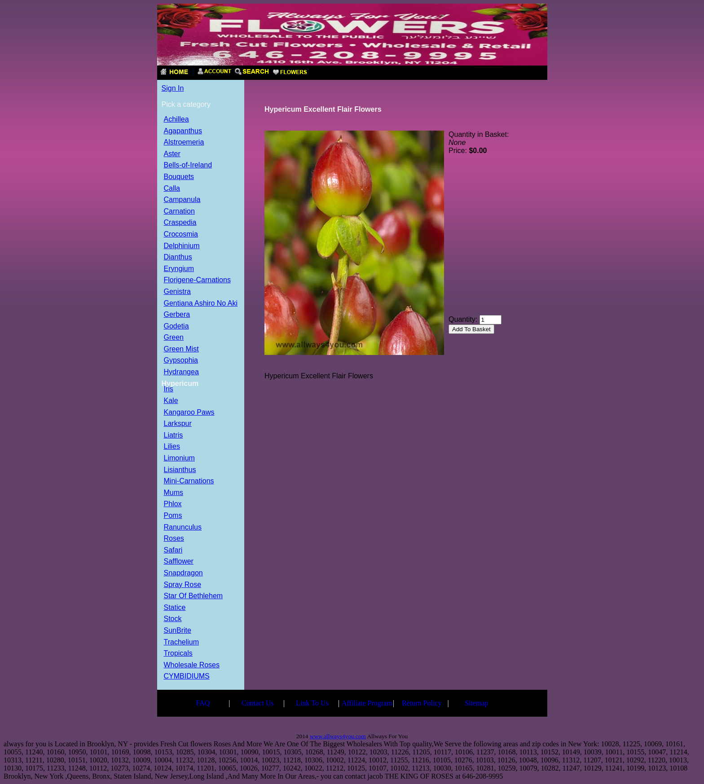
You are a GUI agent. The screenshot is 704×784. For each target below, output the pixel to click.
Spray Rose (183, 585)
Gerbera (177, 315)
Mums (174, 493)
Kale (171, 401)
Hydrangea (181, 372)
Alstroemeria (184, 142)
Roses (174, 539)
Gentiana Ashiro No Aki (201, 304)
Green (174, 338)
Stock (173, 619)
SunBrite (177, 631)
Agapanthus (183, 131)
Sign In (173, 88)
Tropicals (178, 654)
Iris (168, 389)
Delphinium (182, 246)
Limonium (179, 458)
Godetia (176, 326)
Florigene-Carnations (197, 280)
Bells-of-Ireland (188, 165)
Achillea (176, 120)
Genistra (177, 292)
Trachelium (181, 642)
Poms (173, 516)
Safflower (179, 562)
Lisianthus (180, 470)
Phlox (173, 504)
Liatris (173, 435)
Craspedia (180, 223)
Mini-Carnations (189, 481)
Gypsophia (181, 361)
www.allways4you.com (338, 736)
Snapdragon (183, 573)
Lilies (172, 447)
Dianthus (178, 257)
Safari (173, 550)
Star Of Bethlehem (193, 596)
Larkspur (178, 424)
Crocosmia (181, 234)
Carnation (179, 212)
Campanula (182, 200)
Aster (172, 154)
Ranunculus (183, 527)
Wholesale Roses (192, 665)
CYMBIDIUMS (187, 676)
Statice (175, 608)
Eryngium (179, 269)
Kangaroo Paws (189, 413)
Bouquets (179, 177)
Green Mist (181, 349)
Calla (172, 189)
